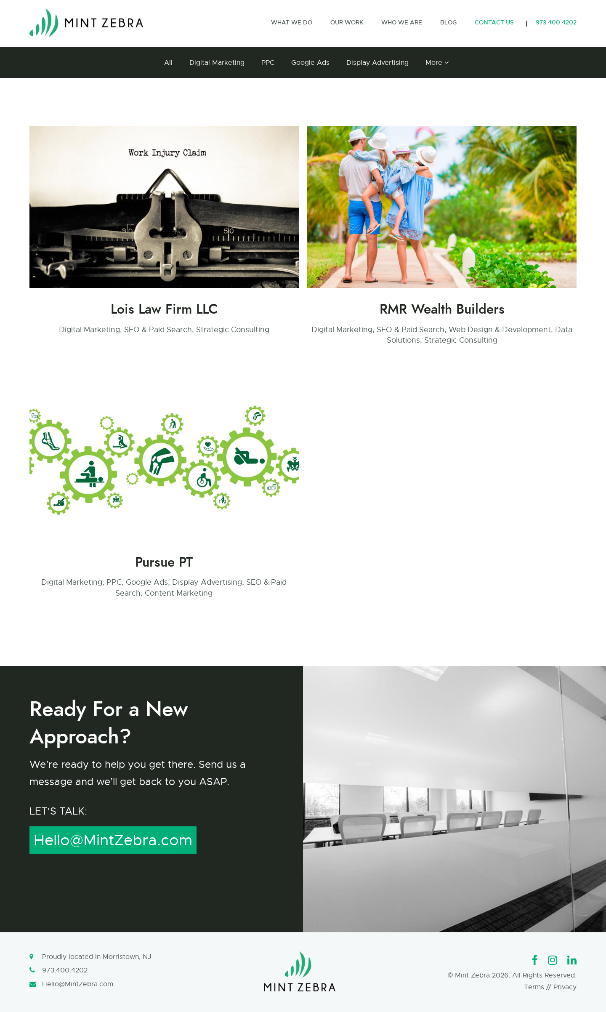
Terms (534, 987)
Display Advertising (377, 63)
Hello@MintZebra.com (113, 840)
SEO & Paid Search (158, 329)
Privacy (565, 987)
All (168, 63)
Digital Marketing (217, 63)
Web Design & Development (500, 329)
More (433, 63)
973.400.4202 (65, 970)
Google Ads (310, 63)
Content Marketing (179, 593)
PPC (267, 63)
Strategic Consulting (232, 329)
